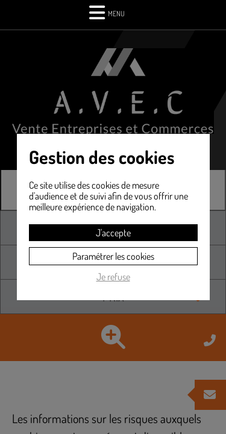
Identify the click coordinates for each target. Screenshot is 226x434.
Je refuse (113, 277)
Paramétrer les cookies (113, 256)
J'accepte (113, 233)
